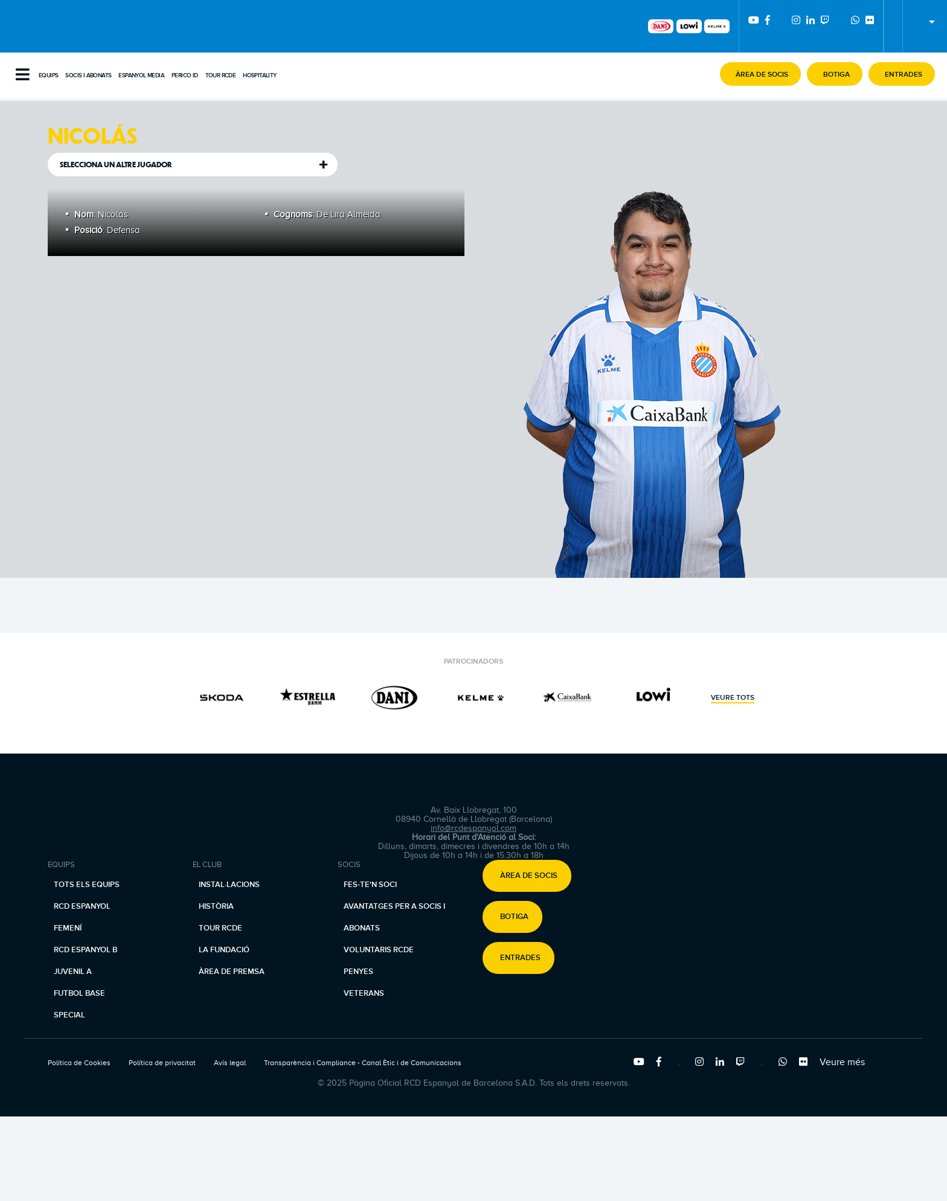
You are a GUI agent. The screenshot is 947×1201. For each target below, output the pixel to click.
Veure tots (732, 698)
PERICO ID (185, 75)
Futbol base (79, 993)
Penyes (358, 971)
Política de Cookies (79, 1062)
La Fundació (224, 950)
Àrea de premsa (232, 971)
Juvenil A (73, 971)
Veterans (364, 993)
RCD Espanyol (82, 906)
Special (69, 1015)
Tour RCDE (220, 75)
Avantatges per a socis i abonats (394, 917)
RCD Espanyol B (85, 950)
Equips (48, 75)
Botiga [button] (514, 917)
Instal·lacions (229, 884)
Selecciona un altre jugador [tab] (116, 164)
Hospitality (259, 75)
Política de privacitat (162, 1062)
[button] (760, 74)
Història (216, 906)
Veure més (842, 1062)
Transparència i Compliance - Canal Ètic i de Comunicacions (362, 1062)
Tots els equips (87, 884)
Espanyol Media (141, 75)
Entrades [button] (520, 958)
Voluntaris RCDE (379, 950)
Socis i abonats (88, 75)
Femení (68, 928)
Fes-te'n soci (370, 884)
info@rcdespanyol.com (473, 828)
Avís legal (230, 1062)
